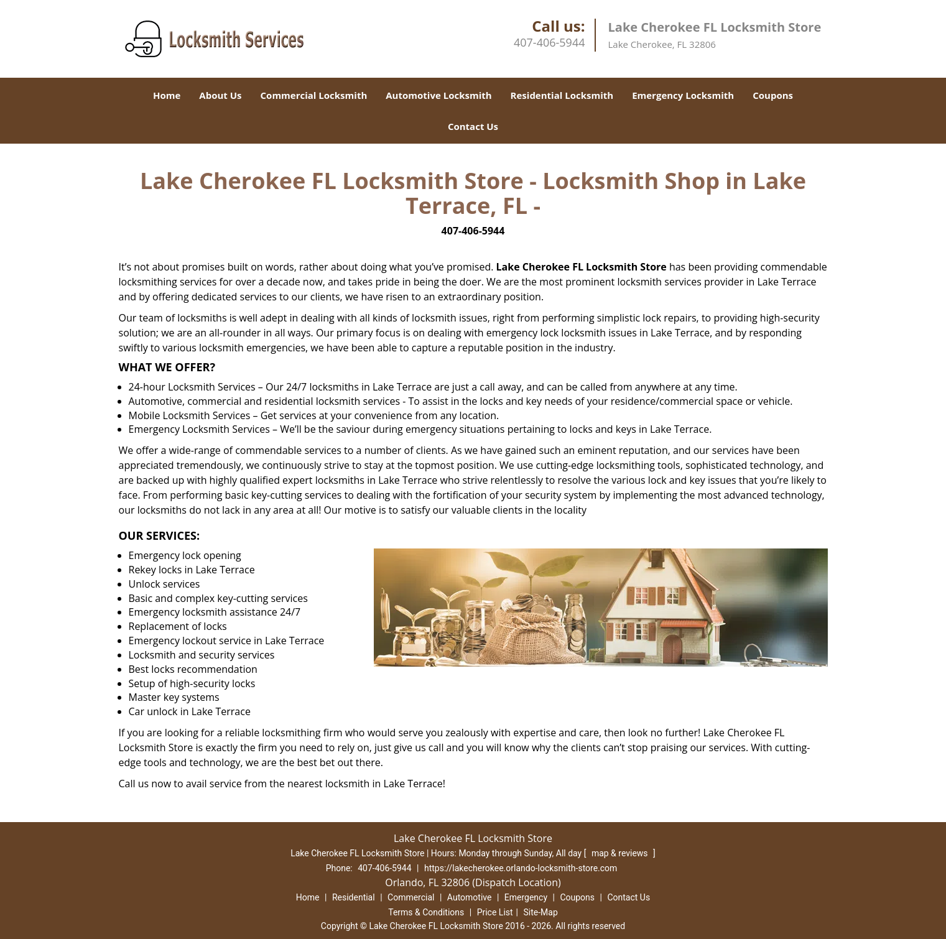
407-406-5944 (549, 42)
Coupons (773, 95)
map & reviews (620, 853)
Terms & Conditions (426, 912)
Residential (353, 897)
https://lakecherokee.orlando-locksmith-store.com (520, 868)
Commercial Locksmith (314, 95)
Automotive (469, 897)
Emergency (525, 897)
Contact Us (473, 126)
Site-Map (541, 912)
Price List (495, 912)
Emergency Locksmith (683, 95)
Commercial (410, 897)
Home (166, 95)
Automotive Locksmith (438, 95)
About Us (220, 95)
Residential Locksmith (562, 95)
